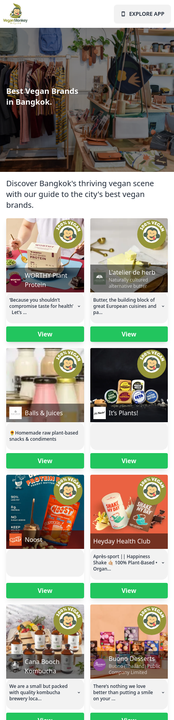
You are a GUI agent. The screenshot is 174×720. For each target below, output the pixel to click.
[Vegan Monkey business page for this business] (45, 255)
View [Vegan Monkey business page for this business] (45, 334)
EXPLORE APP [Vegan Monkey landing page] (142, 13)
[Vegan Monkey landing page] (17, 14)
